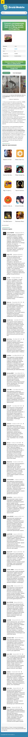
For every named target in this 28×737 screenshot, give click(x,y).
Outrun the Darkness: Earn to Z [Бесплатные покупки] (8, 175)
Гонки (15, 48)
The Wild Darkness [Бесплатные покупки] (8, 221)
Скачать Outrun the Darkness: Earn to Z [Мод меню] (14, 62)
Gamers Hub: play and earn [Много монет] (8, 206)
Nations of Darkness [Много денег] (8, 159)
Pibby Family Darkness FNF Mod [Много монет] (20, 175)
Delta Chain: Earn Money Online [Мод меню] (20, 159)
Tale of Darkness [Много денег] (20, 190)
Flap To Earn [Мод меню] (8, 190)
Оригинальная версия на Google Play (14, 67)
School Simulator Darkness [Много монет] (20, 206)
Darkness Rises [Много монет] (20, 221)
